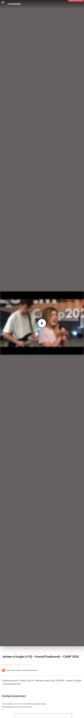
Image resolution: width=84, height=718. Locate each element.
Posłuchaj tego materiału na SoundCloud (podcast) (19, 670)
